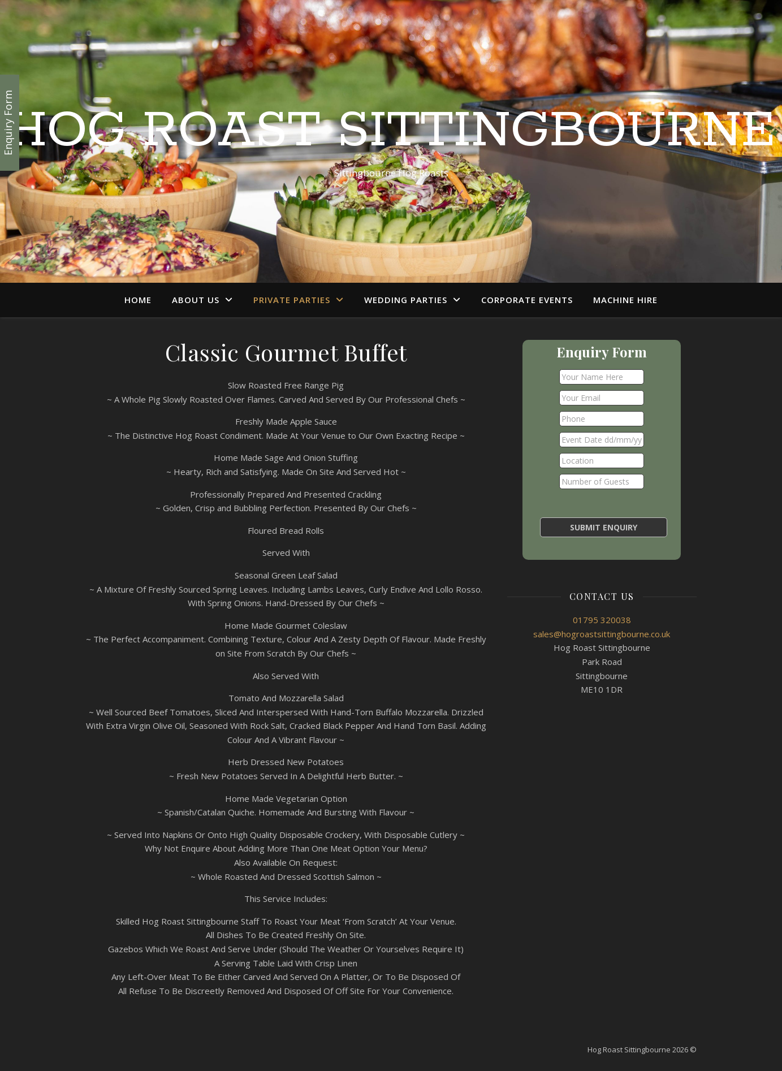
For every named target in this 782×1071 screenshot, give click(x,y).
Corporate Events (527, 299)
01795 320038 (602, 619)
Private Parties (291, 299)
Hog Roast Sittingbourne (391, 131)
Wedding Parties (405, 299)
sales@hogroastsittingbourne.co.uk (601, 634)
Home (138, 299)
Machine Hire (625, 299)
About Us (195, 299)
